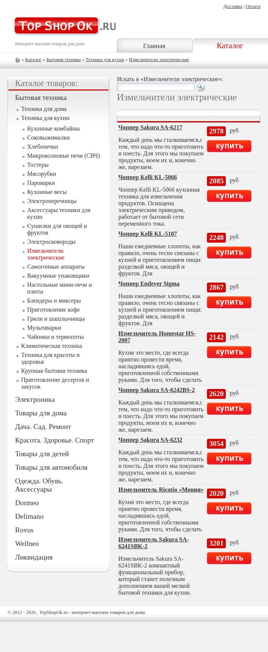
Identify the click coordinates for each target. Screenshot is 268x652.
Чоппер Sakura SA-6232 (150, 440)
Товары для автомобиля (51, 467)
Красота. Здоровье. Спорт (54, 440)
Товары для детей (42, 454)
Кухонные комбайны (53, 128)
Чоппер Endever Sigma (148, 283)
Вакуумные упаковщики (58, 275)
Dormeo (27, 503)
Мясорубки (41, 174)
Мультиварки (44, 327)
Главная (154, 45)
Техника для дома (43, 109)
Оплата (253, 6)
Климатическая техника (51, 346)
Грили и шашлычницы (56, 318)
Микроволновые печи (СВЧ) (63, 155)
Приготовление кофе (53, 309)
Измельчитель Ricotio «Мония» (161, 489)
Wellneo (27, 543)
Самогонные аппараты (56, 266)
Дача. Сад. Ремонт (43, 427)
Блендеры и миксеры (54, 300)
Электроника (35, 399)
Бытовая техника (63, 59)
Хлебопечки (42, 146)
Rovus (24, 530)
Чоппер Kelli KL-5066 (147, 177)
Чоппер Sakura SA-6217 (150, 127)
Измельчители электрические (159, 59)
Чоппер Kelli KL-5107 (147, 234)
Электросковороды (51, 241)
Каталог (230, 45)
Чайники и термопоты (55, 337)
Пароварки (41, 183)
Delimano (29, 516)
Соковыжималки (48, 137)
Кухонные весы (47, 192)
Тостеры (38, 164)
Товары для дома (41, 413)
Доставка (232, 6)
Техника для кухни (105, 59)
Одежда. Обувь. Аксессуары (39, 485)
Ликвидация (34, 557)
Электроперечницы (52, 201)
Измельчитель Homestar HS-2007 (157, 336)
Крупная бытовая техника (54, 371)
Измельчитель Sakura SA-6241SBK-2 (153, 542)
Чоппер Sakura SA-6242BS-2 (156, 390)
